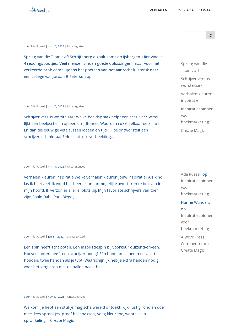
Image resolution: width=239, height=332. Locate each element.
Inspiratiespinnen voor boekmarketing (73, 221)
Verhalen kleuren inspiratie (83, 156)
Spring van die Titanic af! (78, 36)
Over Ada (185, 10)
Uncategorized (76, 46)
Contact (207, 10)
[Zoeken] (210, 35)
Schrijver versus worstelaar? (85, 96)
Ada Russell (38, 46)
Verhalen (159, 10)
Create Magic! (55, 286)
